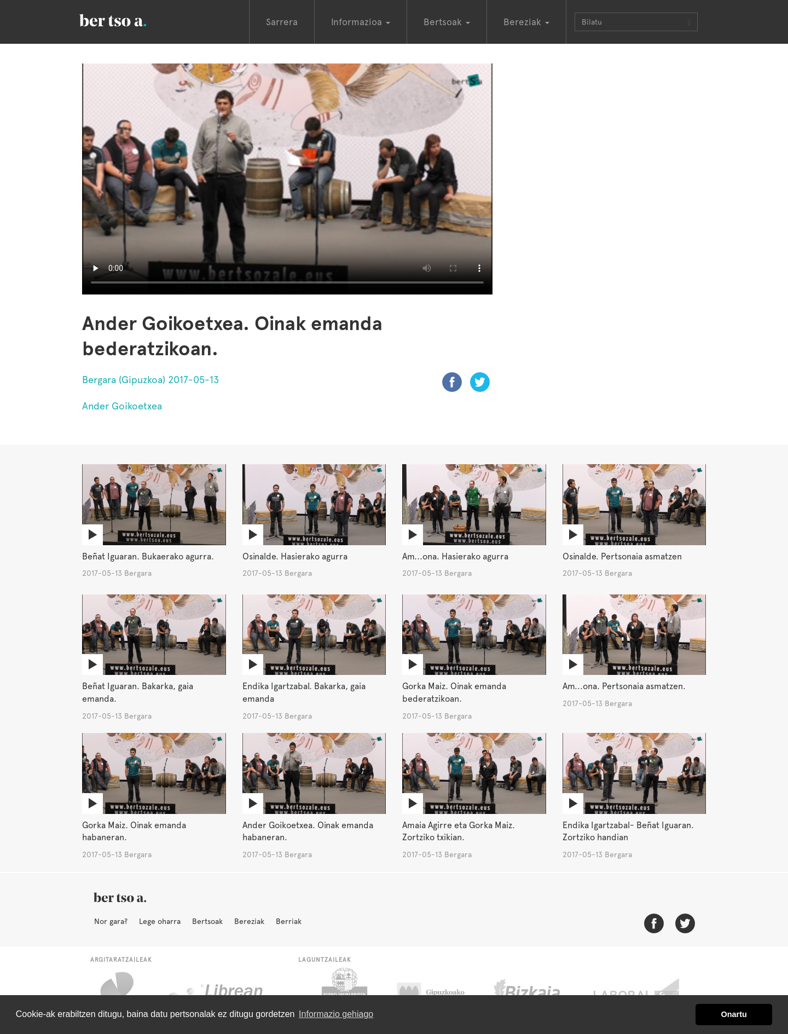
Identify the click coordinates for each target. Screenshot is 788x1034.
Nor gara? (111, 921)
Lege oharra (160, 921)
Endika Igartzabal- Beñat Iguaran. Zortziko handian (628, 831)
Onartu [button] (734, 1014)
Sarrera (282, 21)
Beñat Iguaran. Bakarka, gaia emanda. (137, 692)
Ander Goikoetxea (122, 406)
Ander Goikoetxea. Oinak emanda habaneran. (307, 831)
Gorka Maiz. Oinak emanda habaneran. (134, 831)
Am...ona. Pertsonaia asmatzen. (624, 686)
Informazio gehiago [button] (336, 1014)
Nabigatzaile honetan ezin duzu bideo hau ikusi (287, 178)
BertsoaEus (128, 19)
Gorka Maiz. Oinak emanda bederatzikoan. (454, 692)
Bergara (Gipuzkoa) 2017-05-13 (150, 379)
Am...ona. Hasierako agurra (455, 556)
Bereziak (249, 921)
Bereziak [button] (526, 21)
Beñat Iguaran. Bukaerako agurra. (148, 556)
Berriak (289, 921)
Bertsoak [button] (447, 21)
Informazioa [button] (360, 21)
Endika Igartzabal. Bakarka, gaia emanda (304, 692)
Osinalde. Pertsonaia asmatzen (622, 556)
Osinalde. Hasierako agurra (294, 556)
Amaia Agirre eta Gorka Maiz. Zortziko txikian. (458, 831)
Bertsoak (207, 921)
